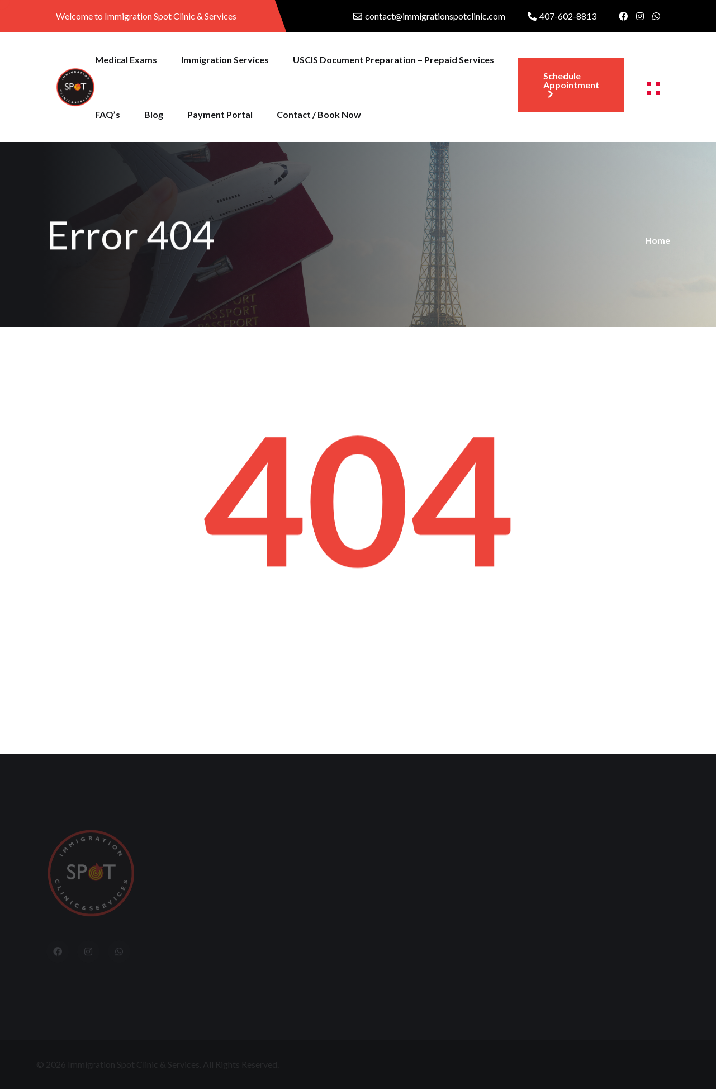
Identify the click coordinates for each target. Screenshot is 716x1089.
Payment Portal (220, 114)
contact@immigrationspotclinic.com (435, 16)
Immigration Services (225, 59)
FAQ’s (107, 114)
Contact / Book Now (319, 114)
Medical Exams (126, 59)
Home (657, 240)
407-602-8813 (567, 16)
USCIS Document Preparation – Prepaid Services (393, 59)
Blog (153, 114)
